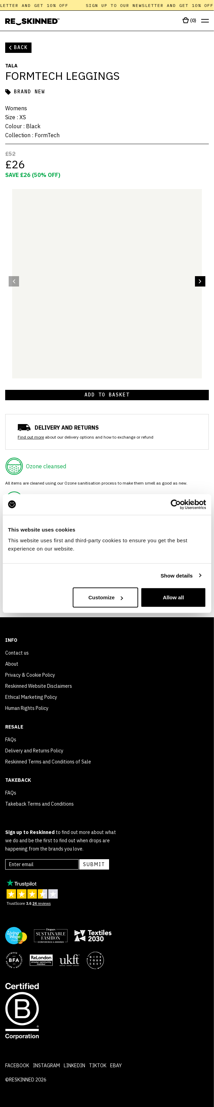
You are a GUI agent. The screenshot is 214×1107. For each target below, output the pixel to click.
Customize (105, 597)
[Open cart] (189, 20)
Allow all (173, 597)
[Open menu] (205, 21)
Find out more (31, 437)
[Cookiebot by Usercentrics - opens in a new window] (175, 504)
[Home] (32, 21)
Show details (177, 575)
